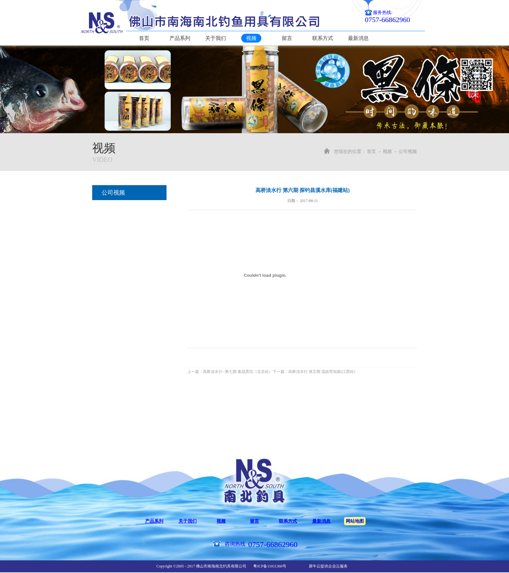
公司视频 (408, 151)
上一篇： (230, 371)
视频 (387, 151)
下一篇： (314, 371)
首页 (144, 38)
